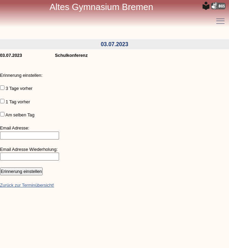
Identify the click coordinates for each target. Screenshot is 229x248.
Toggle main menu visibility (221, 18)
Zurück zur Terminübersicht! (27, 185)
